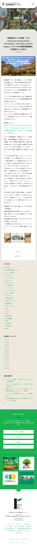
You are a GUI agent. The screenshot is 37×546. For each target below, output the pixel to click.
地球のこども (10, 306)
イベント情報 (10, 272)
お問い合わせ (18, 532)
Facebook (18, 437)
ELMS (7, 267)
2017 (7, 361)
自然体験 (8, 326)
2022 (7, 349)
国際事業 (8, 303)
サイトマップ (25, 539)
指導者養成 (9, 318)
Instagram (18, 442)
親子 (7, 329)
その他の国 (9, 285)
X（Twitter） (18, 447)
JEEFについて (19, 524)
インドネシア (10, 277)
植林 (7, 321)
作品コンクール (10, 300)
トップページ (5, 10)
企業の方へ (29, 526)
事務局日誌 (12, 10)
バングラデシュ (10, 290)
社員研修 (8, 323)
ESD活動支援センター (12, 270)
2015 (7, 366)
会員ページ (29, 530)
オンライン (9, 280)
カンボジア (9, 283)
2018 (7, 359)
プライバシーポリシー (14, 539)
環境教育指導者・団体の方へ (25, 528)
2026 (7, 340)
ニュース (8, 288)
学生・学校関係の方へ (10, 528)
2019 (7, 356)
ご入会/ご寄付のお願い (19, 526)
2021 (7, 352)
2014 (7, 368)
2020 (7, 354)
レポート (8, 295)
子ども (8, 311)
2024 (7, 344)
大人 (7, 308)
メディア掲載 (10, 293)
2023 (7, 347)
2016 (7, 363)
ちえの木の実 (13, 226)
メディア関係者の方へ (10, 530)
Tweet (18, 252)
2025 (7, 342)
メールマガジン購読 (18, 432)
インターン (9, 275)
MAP (30, 516)
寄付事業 (8, 316)
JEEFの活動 (27, 524)
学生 (7, 313)
